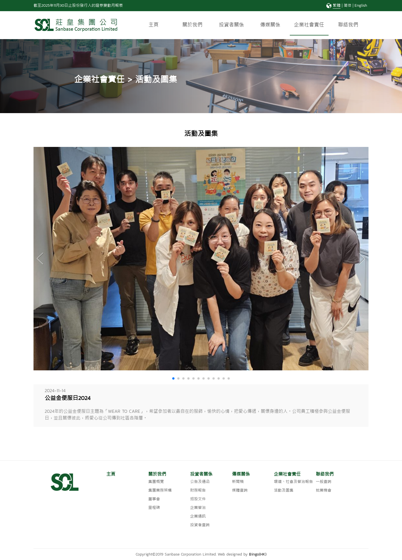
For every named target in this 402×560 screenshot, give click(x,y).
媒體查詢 (240, 490)
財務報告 (198, 490)
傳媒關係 (270, 24)
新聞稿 (238, 482)
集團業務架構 (160, 490)
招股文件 (198, 499)
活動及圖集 (283, 490)
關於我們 (192, 24)
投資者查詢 (200, 525)
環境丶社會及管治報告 (293, 482)
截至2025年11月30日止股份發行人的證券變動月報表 (78, 5)
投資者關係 (231, 24)
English (361, 5)
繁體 (337, 5)
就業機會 (323, 490)
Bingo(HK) (257, 554)
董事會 (154, 499)
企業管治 (198, 508)
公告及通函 (200, 482)
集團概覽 (156, 482)
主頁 (154, 24)
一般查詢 (323, 482)
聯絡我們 (348, 24)
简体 (347, 5)
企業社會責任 (309, 24)
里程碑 (154, 508)
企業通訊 (198, 516)
